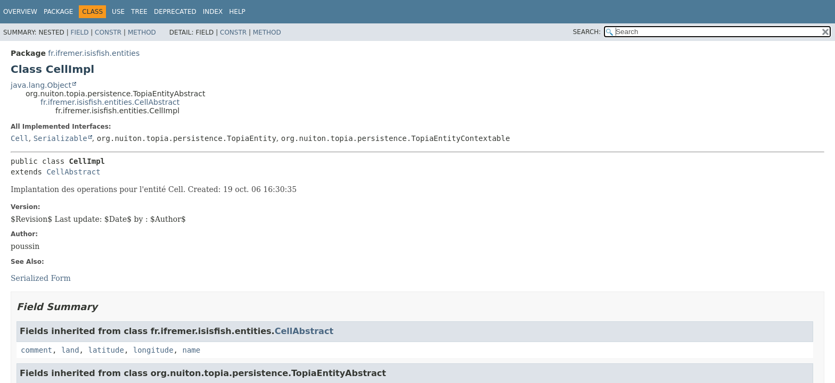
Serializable (60, 138)
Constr (108, 32)
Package (58, 11)
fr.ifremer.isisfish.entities (94, 53)
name (191, 350)
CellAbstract (73, 172)
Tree (139, 11)
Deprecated (175, 11)
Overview (20, 11)
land (70, 350)
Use (118, 11)
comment (36, 350)
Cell (20, 138)
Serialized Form (41, 278)
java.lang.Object (41, 85)
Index (213, 11)
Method (142, 32)
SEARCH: (587, 32)
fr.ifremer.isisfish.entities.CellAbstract (109, 102)
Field (79, 32)
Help (237, 11)
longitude (153, 350)
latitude (106, 350)
